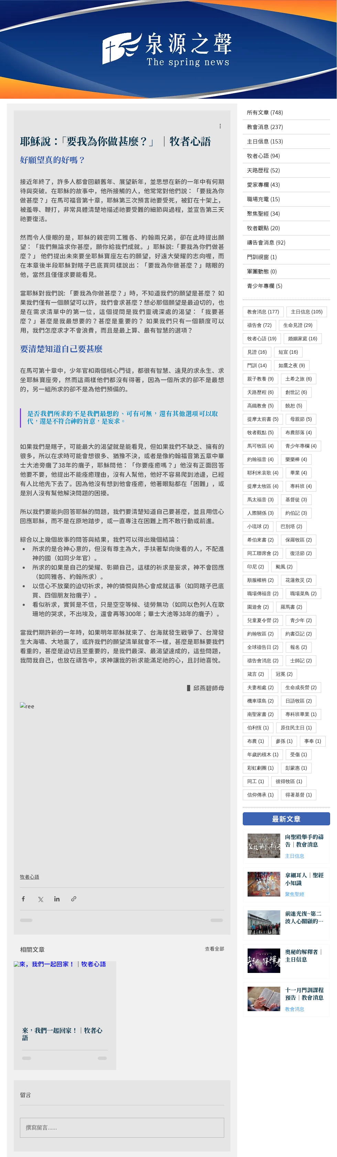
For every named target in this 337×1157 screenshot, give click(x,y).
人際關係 (262, 513)
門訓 (259, 365)
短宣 (291, 352)
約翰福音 (262, 459)
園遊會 (260, 607)
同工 (258, 781)
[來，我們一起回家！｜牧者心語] (65, 990)
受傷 (301, 754)
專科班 (303, 486)
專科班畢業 (303, 714)
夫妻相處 (262, 687)
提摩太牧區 (265, 486)
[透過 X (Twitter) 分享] (40, 899)
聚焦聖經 (294, 894)
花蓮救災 (300, 580)
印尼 (258, 566)
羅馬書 (294, 607)
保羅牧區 (300, 540)
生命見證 (300, 325)
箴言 (258, 674)
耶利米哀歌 (265, 472)
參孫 (286, 741)
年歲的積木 (265, 754)
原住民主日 (298, 727)
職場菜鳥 (305, 593)
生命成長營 (303, 687)
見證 (259, 352)
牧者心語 (29, 877)
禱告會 (261, 325)
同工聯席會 (265, 553)
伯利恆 (260, 727)
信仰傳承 (262, 794)
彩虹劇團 (262, 768)
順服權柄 (262, 580)
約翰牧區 (262, 633)
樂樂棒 (298, 459)
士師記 (303, 660)
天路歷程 (262, 392)
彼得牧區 (291, 781)
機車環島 (262, 701)
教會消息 (265, 311)
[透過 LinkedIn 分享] (57, 899)
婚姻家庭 (305, 338)
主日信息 (309, 311)
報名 (301, 647)
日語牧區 (300, 701)
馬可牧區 (262, 446)
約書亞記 (300, 633)
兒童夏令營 (265, 620)
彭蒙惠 (298, 768)
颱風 (286, 566)
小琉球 (260, 526)
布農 (258, 741)
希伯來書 (262, 540)
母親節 (303, 419)
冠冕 (286, 674)
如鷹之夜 (294, 365)
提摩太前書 (265, 419)
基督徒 (298, 499)
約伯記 (298, 513)
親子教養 (262, 379)
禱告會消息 (265, 660)
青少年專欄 (303, 446)
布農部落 (300, 432)
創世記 (298, 392)
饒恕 (296, 405)
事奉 (315, 741)
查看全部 (214, 948)
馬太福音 (262, 499)
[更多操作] (220, 125)
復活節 (303, 553)
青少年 (303, 620)
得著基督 (300, 794)
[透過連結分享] (73, 899)
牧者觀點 (262, 432)
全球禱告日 (265, 647)
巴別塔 (294, 526)
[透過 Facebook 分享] (23, 899)
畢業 (301, 472)
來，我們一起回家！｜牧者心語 (62, 1034)
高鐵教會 (262, 405)
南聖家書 (262, 714)
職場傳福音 (265, 593)
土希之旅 (300, 379)
